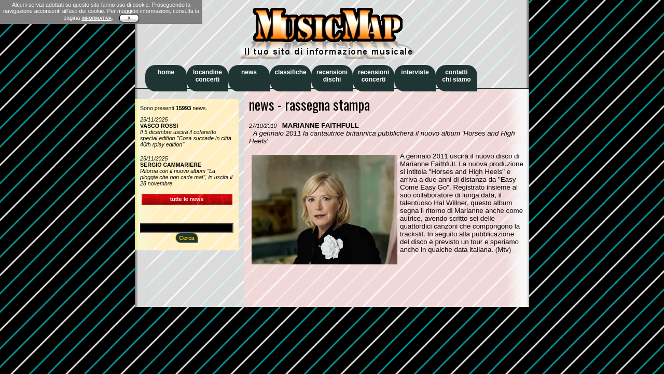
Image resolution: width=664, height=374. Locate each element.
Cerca (186, 238)
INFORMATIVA (96, 18)
